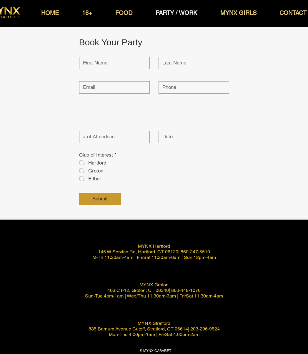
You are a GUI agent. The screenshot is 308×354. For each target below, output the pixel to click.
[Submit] (100, 199)
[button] (50, 13)
